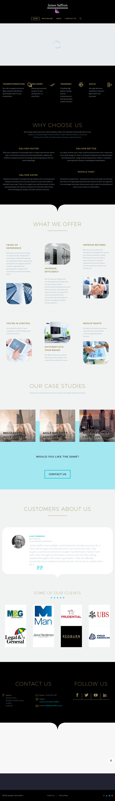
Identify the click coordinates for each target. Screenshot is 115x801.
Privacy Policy (63, 795)
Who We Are (47, 18)
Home (35, 18)
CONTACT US (57, 474)
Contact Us (70, 18)
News (58, 18)
